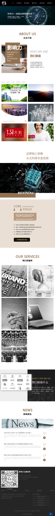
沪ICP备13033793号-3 (27, 514)
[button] (26, 23)
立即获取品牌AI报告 (22, 239)
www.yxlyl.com (24, 479)
